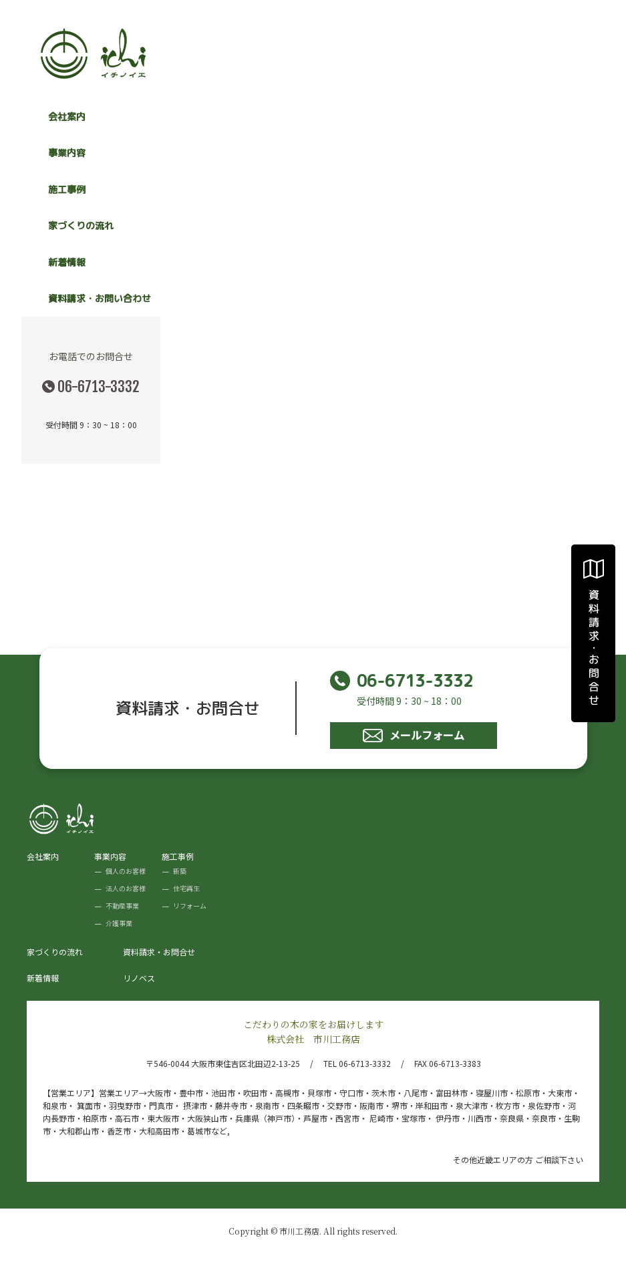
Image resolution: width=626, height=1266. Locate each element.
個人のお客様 (126, 871)
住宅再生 (186, 888)
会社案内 (67, 116)
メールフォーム (413, 735)
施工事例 (178, 856)
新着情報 (67, 262)
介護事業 (119, 923)
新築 (179, 871)
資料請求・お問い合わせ (99, 298)
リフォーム (189, 906)
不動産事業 (122, 906)
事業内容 (110, 856)
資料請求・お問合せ (159, 951)
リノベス (139, 977)
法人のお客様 (126, 888)
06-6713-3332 (98, 386)
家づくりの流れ (81, 225)
